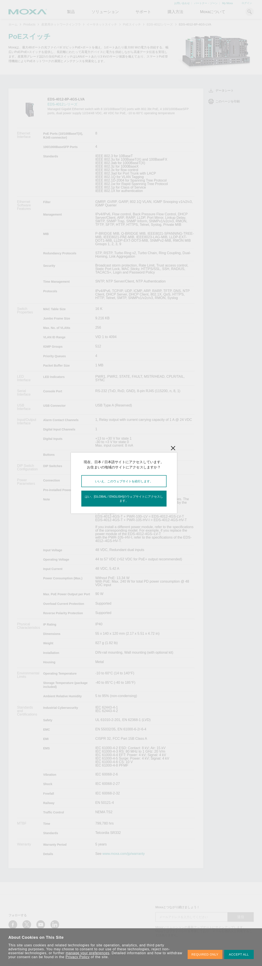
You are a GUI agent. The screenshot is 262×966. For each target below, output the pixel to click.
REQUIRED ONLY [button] (205, 954)
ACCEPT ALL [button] (239, 954)
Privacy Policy (78, 957)
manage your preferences (87, 953)
